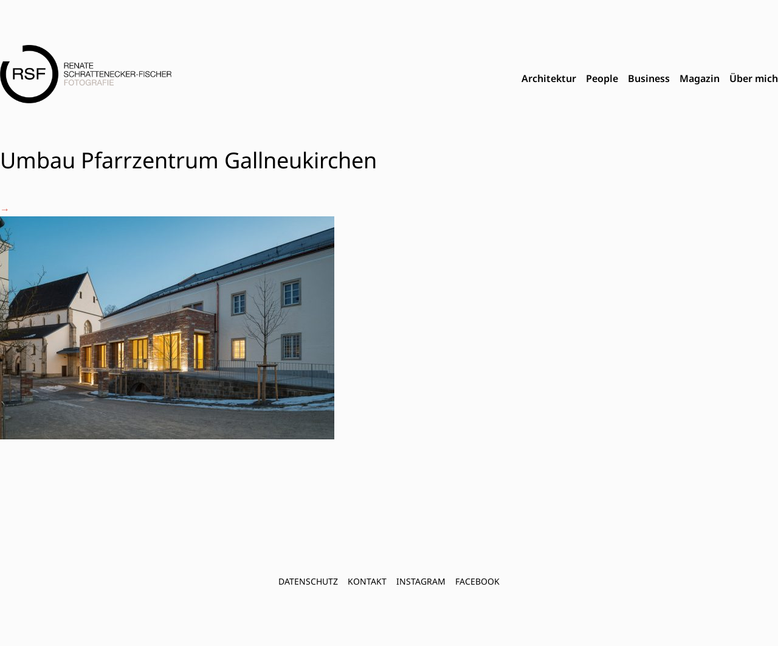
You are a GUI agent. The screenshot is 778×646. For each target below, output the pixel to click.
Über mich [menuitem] (753, 78)
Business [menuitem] (649, 78)
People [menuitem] (602, 78)
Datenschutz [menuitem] (308, 581)
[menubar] (650, 79)
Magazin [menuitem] (700, 78)
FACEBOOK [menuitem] (477, 581)
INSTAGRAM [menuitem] (421, 581)
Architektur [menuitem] (549, 78)
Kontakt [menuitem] (367, 581)
